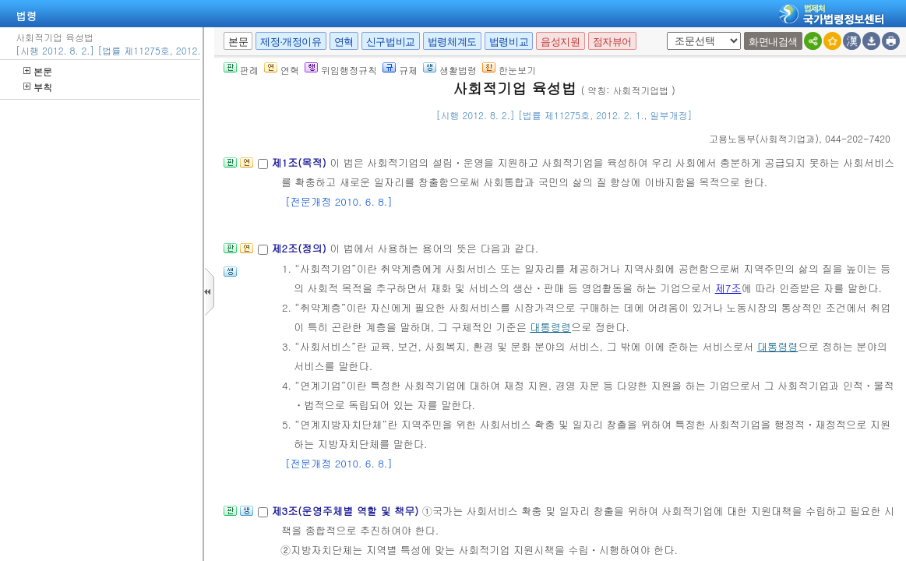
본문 (37, 71)
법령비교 (508, 42)
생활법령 (450, 69)
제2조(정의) (300, 248)
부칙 (37, 87)
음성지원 (560, 42)
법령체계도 (452, 42)
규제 (400, 69)
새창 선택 (664, 32)
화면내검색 (773, 42)
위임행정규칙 (341, 69)
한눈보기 (509, 69)
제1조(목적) (300, 162)
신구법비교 (390, 42)
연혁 (344, 42)
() (764, 138)
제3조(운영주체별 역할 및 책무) (346, 510)
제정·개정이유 (290, 42)
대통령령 (550, 326)
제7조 (728, 287)
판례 (241, 69)
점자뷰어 (612, 42)
